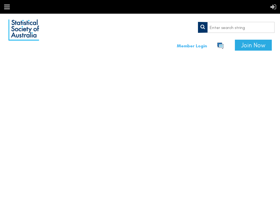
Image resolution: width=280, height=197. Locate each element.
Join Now (253, 45)
